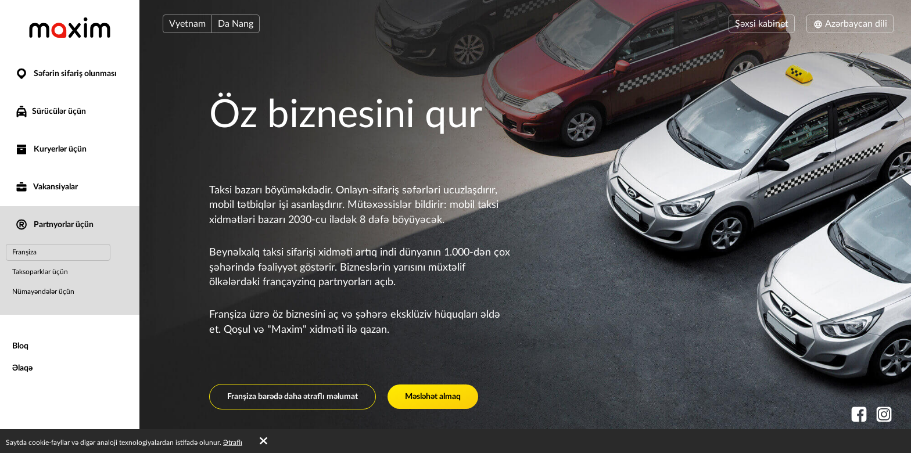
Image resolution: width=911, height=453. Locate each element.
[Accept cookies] (263, 441)
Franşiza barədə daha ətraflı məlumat (292, 397)
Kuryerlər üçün (51, 149)
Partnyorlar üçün (54, 225)
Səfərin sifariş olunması (66, 74)
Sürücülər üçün (50, 111)
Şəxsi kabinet (761, 23)
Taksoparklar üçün (40, 271)
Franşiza (24, 252)
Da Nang (235, 23)
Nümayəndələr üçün (43, 291)
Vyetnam (187, 23)
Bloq (20, 346)
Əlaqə (22, 368)
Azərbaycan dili (850, 23)
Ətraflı (232, 442)
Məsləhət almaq (433, 397)
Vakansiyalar (46, 187)
